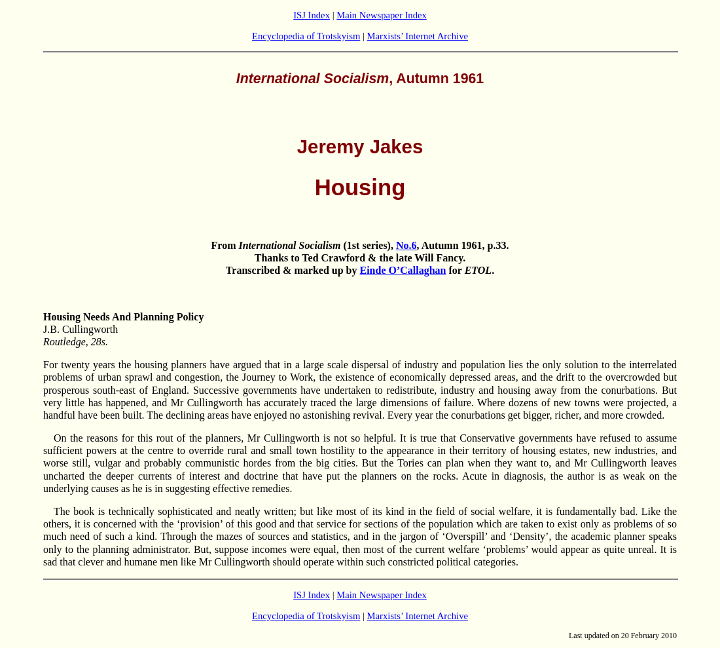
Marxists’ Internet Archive (417, 36)
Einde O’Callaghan (402, 270)
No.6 (406, 245)
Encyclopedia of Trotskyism (306, 36)
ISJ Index (311, 15)
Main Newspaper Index (381, 15)
